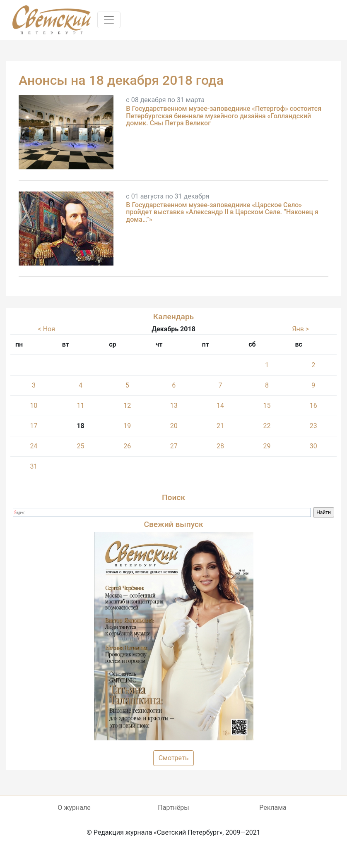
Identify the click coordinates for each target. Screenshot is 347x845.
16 (313, 405)
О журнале (74, 807)
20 (174, 426)
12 (127, 405)
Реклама (273, 807)
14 (220, 405)
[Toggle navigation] (108, 20)
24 (33, 446)
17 (33, 426)
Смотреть (174, 758)
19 (127, 426)
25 (80, 446)
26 (127, 446)
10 (33, 405)
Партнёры (173, 807)
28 (220, 446)
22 (266, 426)
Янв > (300, 329)
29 (266, 446)
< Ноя (46, 329)
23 (313, 426)
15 (266, 405)
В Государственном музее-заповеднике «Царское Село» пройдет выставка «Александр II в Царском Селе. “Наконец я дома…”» (222, 212)
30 (313, 446)
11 (80, 405)
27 (174, 446)
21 (220, 426)
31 (33, 466)
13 (174, 405)
